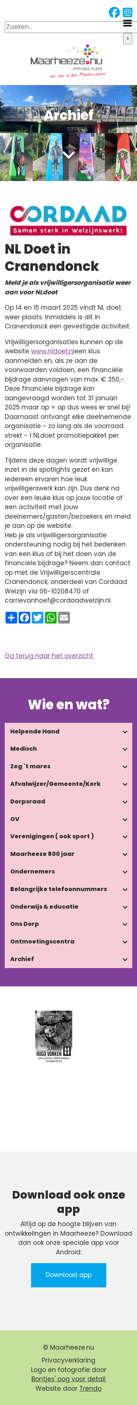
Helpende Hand (35, 731)
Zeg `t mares (30, 766)
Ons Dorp (24, 924)
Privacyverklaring (68, 1360)
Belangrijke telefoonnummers (58, 889)
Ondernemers (32, 871)
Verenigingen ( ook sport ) (52, 836)
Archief (22, 959)
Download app (69, 1274)
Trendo (90, 1388)
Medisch (23, 748)
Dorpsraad (27, 801)
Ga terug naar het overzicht (49, 655)
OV (14, 819)
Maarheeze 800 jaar (42, 854)
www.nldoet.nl (53, 351)
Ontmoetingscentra (42, 941)
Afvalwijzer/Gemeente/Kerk (55, 784)
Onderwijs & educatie (44, 906)
